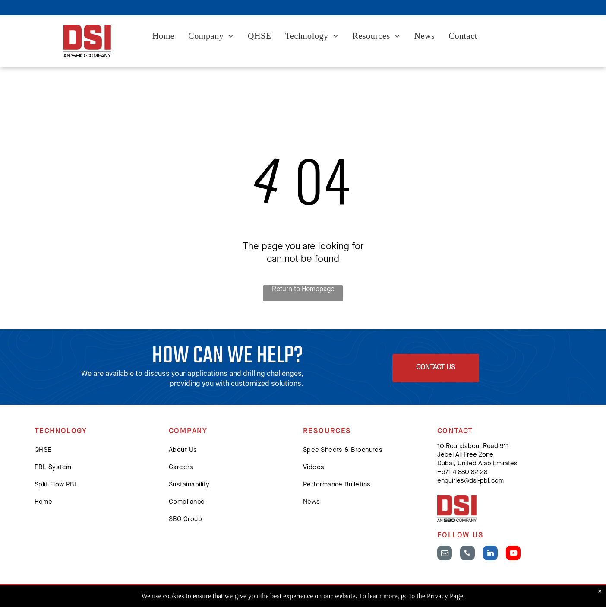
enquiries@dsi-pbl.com (470, 481)
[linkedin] (490, 554)
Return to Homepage (303, 289)
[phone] (467, 554)
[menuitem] (163, 37)
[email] (444, 554)
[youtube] (513, 554)
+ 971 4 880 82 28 (462, 472)
